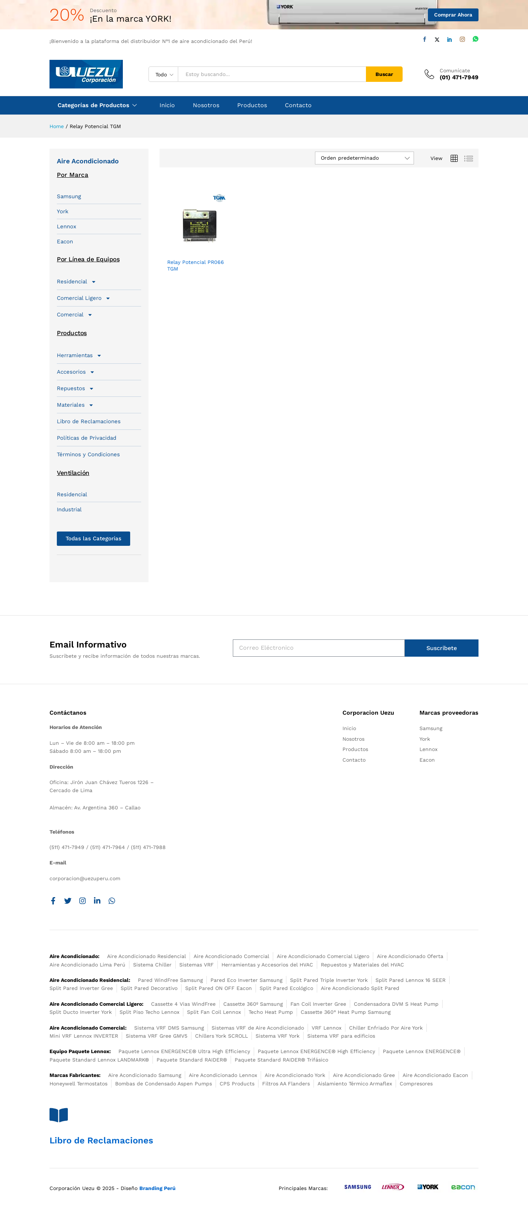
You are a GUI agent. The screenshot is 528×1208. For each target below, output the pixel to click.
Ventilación (73, 472)
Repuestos (75, 388)
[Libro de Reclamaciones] (59, 1115)
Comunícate (455, 70)
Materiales (75, 405)
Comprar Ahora (453, 15)
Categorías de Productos (93, 105)
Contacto (298, 105)
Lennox (66, 226)
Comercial (75, 314)
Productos (252, 105)
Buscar (384, 74)
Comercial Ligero (84, 298)
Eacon (65, 241)
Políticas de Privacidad (86, 438)
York (63, 211)
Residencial (76, 281)
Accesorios (76, 372)
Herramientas (79, 355)
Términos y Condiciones (88, 454)
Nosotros (206, 105)
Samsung (69, 196)
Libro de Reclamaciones (89, 421)
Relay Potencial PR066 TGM (195, 265)
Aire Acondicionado (88, 161)
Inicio (167, 105)
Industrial (69, 509)
